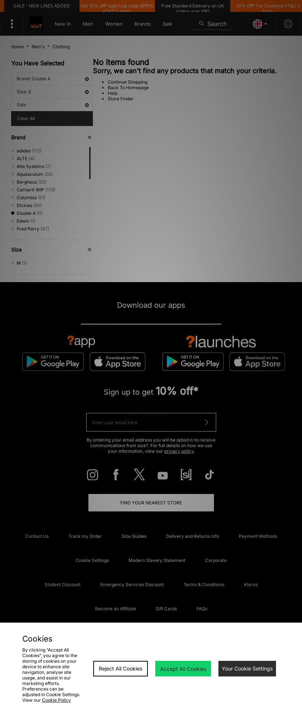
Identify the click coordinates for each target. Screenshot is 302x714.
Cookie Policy (56, 700)
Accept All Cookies (183, 669)
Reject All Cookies (120, 668)
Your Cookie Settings (247, 668)
